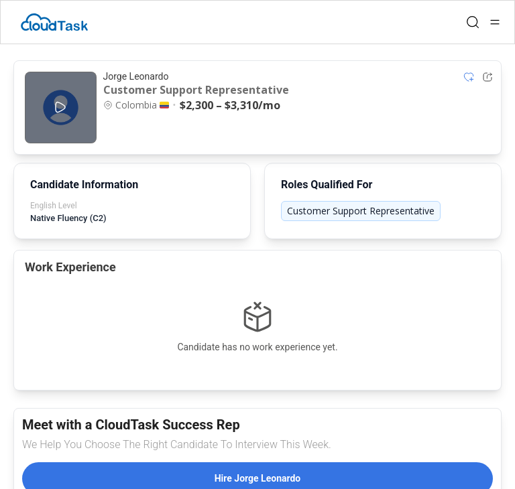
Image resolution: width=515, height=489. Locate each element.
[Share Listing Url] (487, 77)
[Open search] (472, 22)
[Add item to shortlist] (468, 77)
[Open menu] (495, 22)
